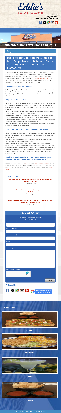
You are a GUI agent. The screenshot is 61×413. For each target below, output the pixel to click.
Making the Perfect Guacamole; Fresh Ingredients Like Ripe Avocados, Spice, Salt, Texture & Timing (31, 201)
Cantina (30, 377)
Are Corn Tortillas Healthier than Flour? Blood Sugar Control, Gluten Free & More (30, 191)
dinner (27, 163)
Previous (2, 39)
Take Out (29, 401)
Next (59, 39)
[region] (30, 40)
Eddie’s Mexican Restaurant (41, 78)
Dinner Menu (29, 352)
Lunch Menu (30, 330)
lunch (21, 163)
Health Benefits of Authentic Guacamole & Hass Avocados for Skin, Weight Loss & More (31, 180)
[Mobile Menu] (30, 30)
